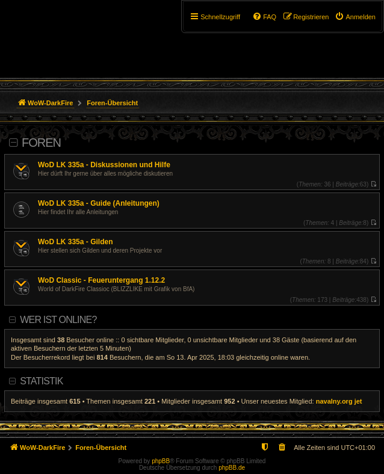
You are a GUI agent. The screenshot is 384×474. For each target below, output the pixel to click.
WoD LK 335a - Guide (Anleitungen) (98, 203)
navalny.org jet (339, 401)
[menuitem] (355, 17)
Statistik (41, 381)
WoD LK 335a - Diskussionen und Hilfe (104, 165)
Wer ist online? (58, 320)
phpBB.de (231, 467)
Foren (41, 142)
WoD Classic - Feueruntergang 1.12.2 (101, 280)
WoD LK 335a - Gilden (75, 242)
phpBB (161, 461)
